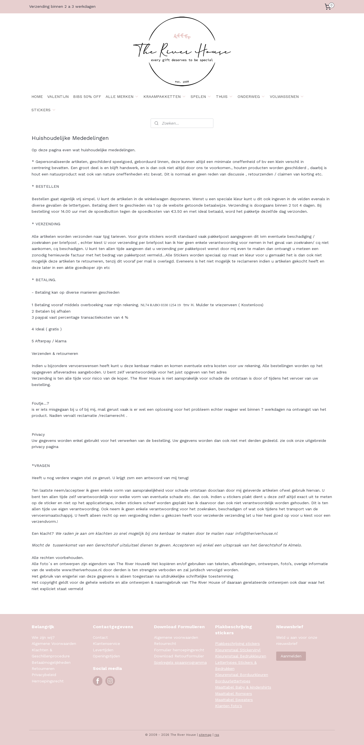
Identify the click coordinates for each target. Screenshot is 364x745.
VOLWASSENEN (287, 96)
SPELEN (201, 96)
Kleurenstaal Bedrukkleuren (240, 656)
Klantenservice (106, 643)
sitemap (205, 735)
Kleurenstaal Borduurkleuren (241, 674)
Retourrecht (165, 643)
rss (217, 735)
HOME (37, 96)
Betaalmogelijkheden (51, 662)
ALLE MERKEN (122, 96)
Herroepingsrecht (48, 681)
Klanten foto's (228, 706)
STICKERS (43, 110)
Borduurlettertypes (232, 681)
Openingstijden (106, 656)
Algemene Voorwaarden (54, 643)
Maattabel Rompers (233, 693)
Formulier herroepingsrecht (179, 650)
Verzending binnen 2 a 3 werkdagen (62, 6)
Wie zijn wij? (43, 637)
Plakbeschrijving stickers (237, 643)
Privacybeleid (44, 674)
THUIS (224, 96)
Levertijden (103, 650)
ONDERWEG (251, 96)
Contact (100, 637)
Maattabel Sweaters (234, 699)
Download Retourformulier (179, 656)
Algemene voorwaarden (176, 637)
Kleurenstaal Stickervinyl (238, 650)
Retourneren (43, 668)
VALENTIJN (58, 96)
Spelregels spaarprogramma (180, 662)
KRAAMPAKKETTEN (164, 96)
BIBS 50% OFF (87, 96)
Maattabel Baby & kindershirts (243, 687)
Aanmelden (291, 656)
